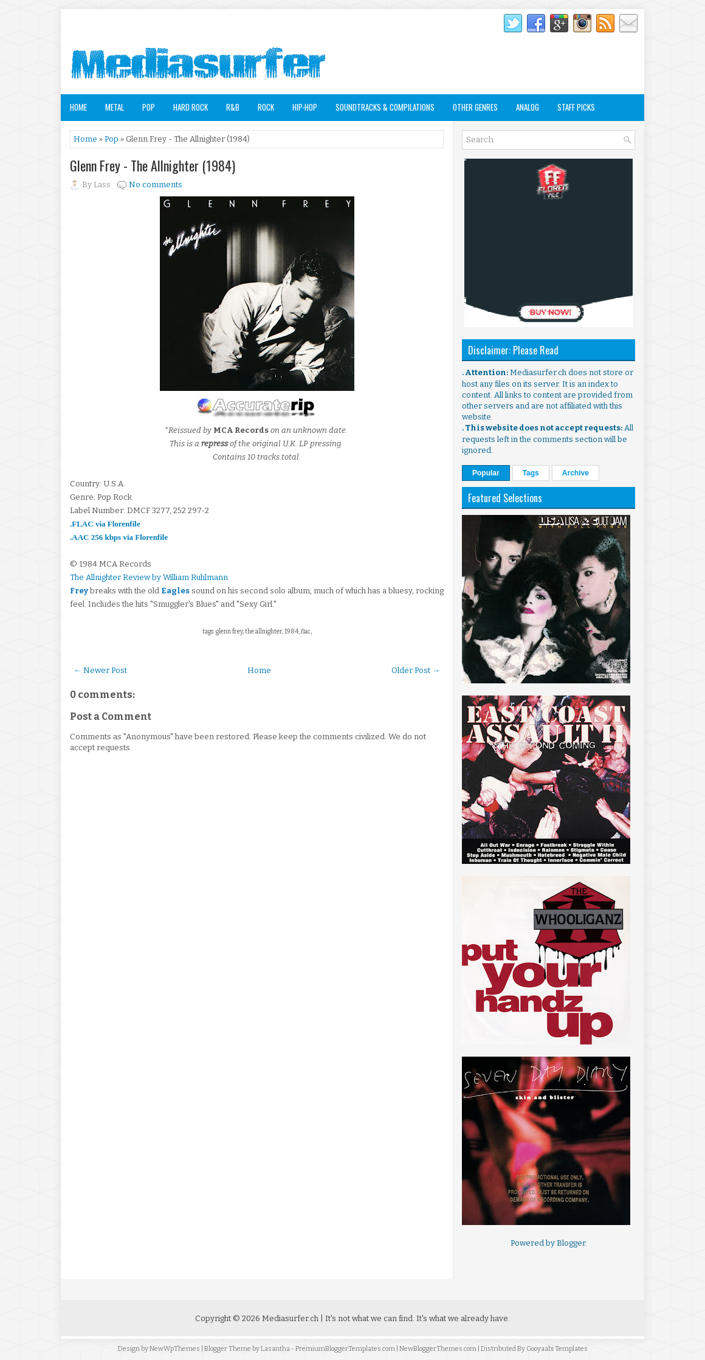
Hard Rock (190, 107)
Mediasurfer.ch (290, 1318)
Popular (486, 473)
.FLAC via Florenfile (105, 523)
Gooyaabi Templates (557, 1349)
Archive (575, 473)
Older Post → (415, 670)
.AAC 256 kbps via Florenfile (119, 537)
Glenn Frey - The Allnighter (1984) (152, 165)
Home (78, 107)
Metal (114, 107)
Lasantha (275, 1349)
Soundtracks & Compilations (385, 107)
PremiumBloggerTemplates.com (345, 1349)
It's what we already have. (463, 1318)
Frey (79, 590)
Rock (266, 107)
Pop (148, 107)
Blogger (571, 1243)
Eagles (175, 590)
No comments (155, 184)
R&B (232, 107)
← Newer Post (100, 670)
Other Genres (475, 107)
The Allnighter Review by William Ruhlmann (149, 577)
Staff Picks (576, 107)
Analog (527, 107)
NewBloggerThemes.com (437, 1349)
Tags (531, 473)
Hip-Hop (304, 107)
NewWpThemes (175, 1349)
